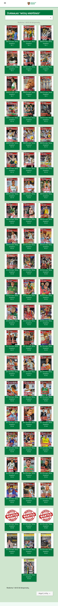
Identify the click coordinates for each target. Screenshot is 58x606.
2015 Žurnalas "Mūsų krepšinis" (12, 551)
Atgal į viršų (45, 593)
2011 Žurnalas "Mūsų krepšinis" (12, 348)
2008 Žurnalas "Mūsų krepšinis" (46, 43)
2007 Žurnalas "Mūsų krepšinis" (12, 43)
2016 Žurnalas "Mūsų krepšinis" (29, 576)
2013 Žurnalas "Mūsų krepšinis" (46, 500)
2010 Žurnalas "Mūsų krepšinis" (29, 246)
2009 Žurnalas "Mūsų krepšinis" (29, 145)
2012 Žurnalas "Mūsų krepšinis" (29, 449)
